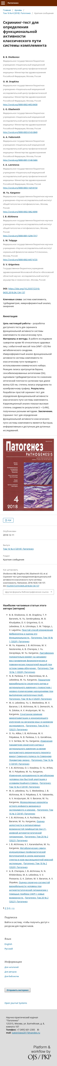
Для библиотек (12, 976)
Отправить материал (17, 990)
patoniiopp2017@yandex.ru (26, 1032)
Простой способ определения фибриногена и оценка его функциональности (31, 634)
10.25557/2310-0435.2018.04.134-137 (23, 585)
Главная (7, 10)
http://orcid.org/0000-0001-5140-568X (20, 160)
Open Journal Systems (16, 1003)
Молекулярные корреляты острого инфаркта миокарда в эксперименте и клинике (28, 806)
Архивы (18, 10)
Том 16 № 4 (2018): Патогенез (17, 13)
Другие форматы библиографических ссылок (27, 592)
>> (13, 908)
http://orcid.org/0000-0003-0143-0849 (20, 132)
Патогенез (13, 3)
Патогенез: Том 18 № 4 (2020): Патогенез (30, 698)
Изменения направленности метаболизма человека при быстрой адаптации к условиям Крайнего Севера (31, 779)
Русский (9, 948)
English (8, 944)
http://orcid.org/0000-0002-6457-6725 (20, 259)
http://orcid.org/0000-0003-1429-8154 (20, 187)
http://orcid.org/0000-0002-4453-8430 (20, 104)
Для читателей (12, 967)
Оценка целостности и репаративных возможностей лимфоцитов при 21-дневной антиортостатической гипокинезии (28, 829)
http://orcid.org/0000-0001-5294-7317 (20, 235)
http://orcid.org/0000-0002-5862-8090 (20, 211)
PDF (9, 520)
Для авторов (10, 971)
